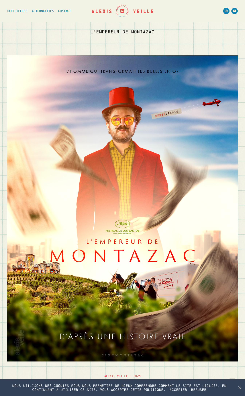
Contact (64, 11)
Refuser (198, 390)
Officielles (17, 11)
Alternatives (43, 11)
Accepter (178, 390)
